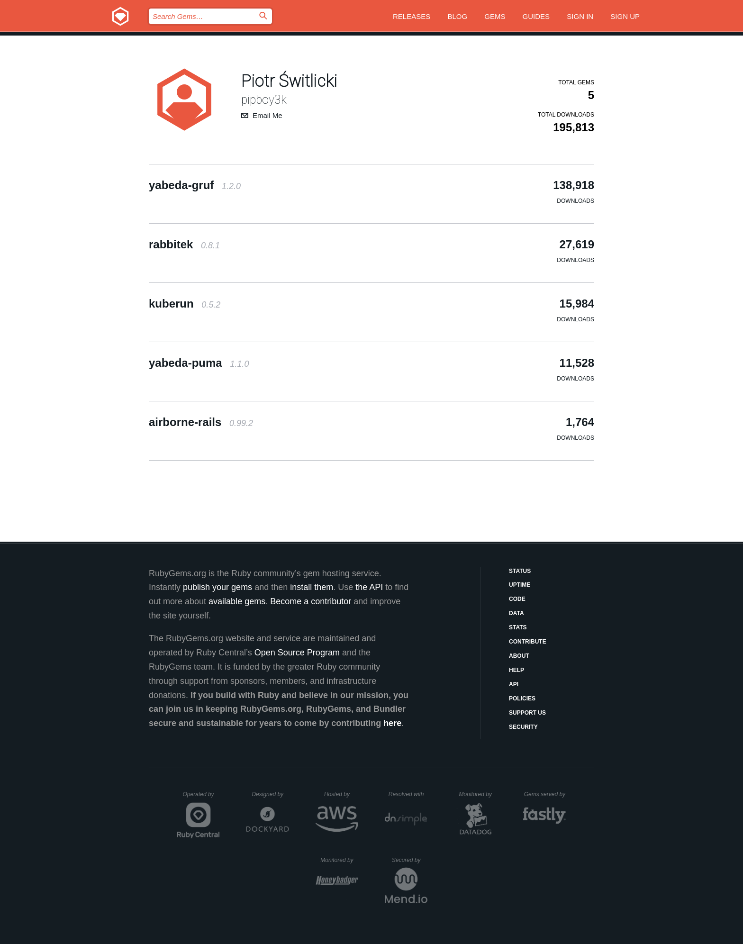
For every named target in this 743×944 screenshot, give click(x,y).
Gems (494, 16)
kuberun (184, 303)
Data (516, 613)
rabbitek (184, 244)
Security (523, 727)
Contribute (527, 641)
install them (311, 587)
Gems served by (545, 794)
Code (517, 599)
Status (520, 571)
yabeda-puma (199, 362)
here (392, 723)
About (519, 656)
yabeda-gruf (195, 185)
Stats (518, 627)
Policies (522, 698)
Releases (411, 16)
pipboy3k (264, 100)
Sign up (625, 16)
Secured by (409, 860)
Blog (457, 16)
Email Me (267, 115)
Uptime (519, 584)
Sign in (580, 16)
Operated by (201, 797)
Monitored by (478, 794)
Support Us (527, 712)
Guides (536, 16)
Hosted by (341, 794)
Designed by (270, 794)
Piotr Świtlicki (289, 81)
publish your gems (217, 587)
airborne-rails (201, 422)
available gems (236, 601)
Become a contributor (310, 601)
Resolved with (408, 794)
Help (516, 670)
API (513, 684)
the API (369, 587)
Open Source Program (297, 652)
